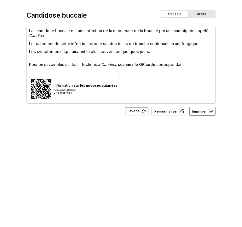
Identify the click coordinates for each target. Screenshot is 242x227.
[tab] (174, 13)
